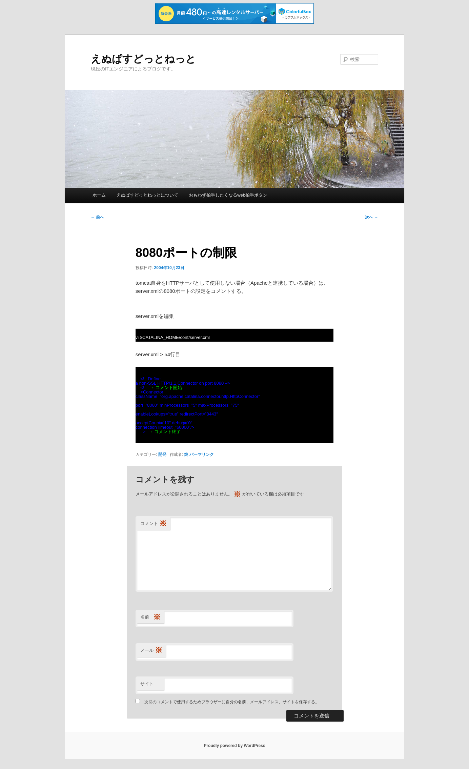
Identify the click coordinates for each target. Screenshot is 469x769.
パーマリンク (201, 454)
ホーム (99, 195)
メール (151, 650)
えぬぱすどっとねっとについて (147, 195)
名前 (150, 617)
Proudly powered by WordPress (234, 745)
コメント (153, 524)
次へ (371, 217)
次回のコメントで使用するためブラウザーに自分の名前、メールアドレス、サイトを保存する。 (231, 702)
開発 (162, 454)
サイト (147, 683)
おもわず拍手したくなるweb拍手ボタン (228, 195)
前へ (97, 217)
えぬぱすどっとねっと (143, 58)
